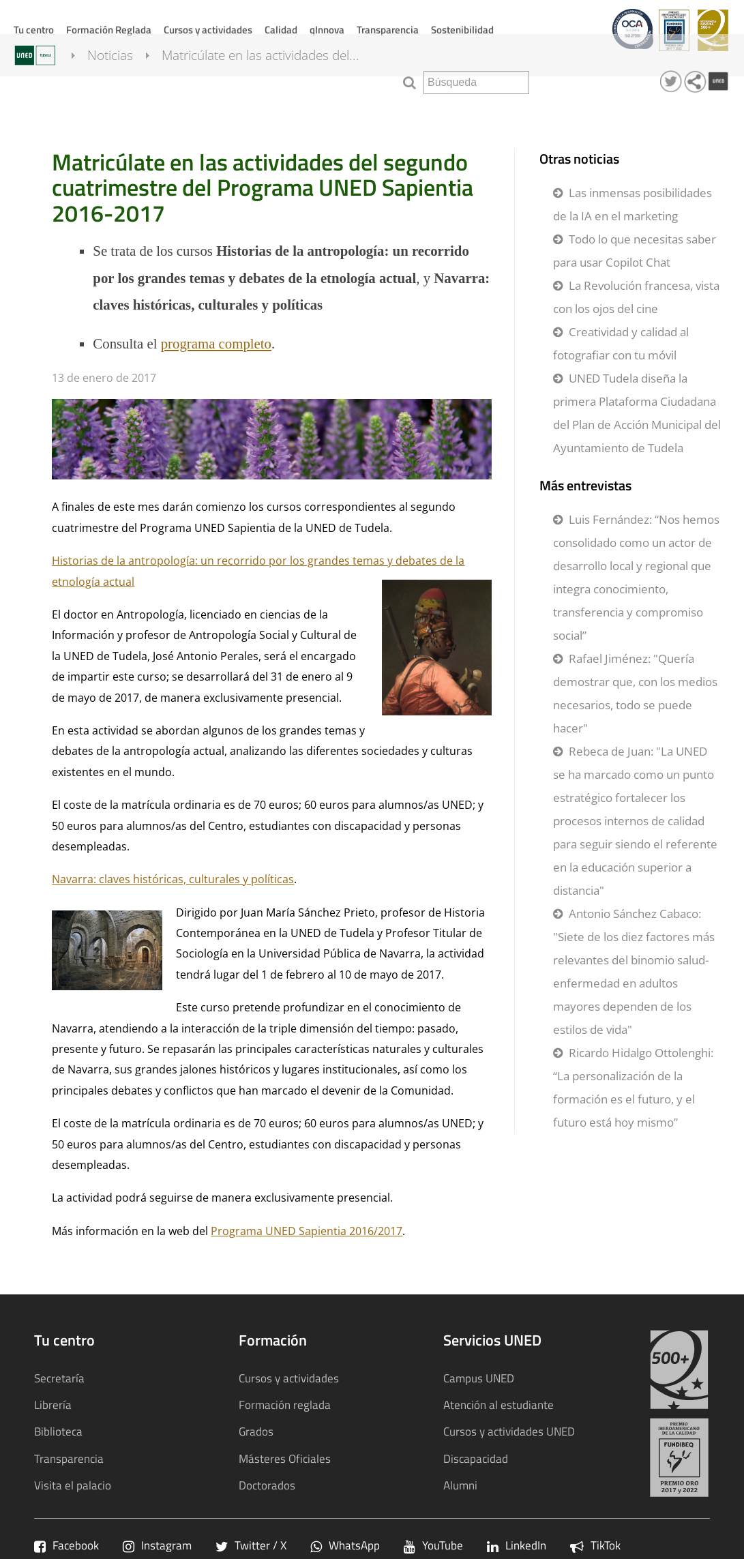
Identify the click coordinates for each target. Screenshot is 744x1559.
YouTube (433, 1545)
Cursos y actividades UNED (509, 1431)
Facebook (66, 1545)
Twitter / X (250, 1545)
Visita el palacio (72, 1485)
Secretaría (59, 1377)
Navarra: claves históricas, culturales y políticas (173, 879)
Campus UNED (478, 1377)
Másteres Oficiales (285, 1458)
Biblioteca (58, 1431)
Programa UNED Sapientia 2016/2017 (306, 1230)
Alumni (460, 1485)
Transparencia (388, 30)
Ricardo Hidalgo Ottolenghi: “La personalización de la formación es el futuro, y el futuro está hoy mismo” (633, 1087)
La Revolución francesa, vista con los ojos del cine (636, 297)
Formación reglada (285, 1404)
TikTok (595, 1545)
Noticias (122, 80)
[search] (476, 82)
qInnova (327, 30)
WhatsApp (345, 1545)
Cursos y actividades (208, 30)
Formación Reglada (108, 30)
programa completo (216, 343)
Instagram (157, 1545)
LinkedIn (516, 1545)
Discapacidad (475, 1458)
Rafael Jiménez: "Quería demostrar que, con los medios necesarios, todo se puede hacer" (635, 693)
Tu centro (34, 30)
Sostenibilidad (462, 30)
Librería (53, 1404)
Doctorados (267, 1485)
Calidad (281, 30)
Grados (256, 1431)
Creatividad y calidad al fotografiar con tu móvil (621, 343)
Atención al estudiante (498, 1404)
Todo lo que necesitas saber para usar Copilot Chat (634, 250)
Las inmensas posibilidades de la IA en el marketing (632, 204)
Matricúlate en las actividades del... (273, 80)
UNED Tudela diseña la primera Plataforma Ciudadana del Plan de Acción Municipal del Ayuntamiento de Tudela (637, 413)
